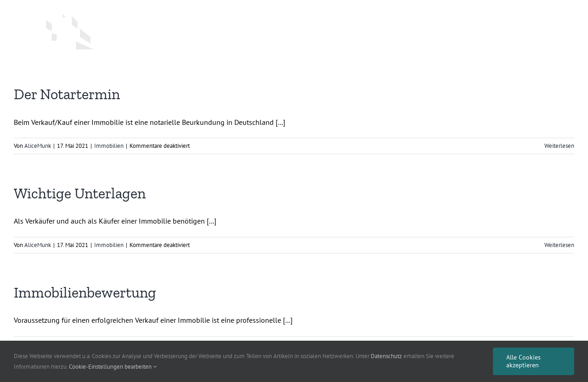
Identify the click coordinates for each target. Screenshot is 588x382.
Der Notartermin (67, 94)
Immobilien (109, 146)
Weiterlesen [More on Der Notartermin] (559, 146)
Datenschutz (386, 356)
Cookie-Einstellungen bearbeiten (113, 367)
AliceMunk (37, 146)
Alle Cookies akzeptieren (523, 361)
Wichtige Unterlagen (80, 193)
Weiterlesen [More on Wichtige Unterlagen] (559, 245)
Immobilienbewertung (85, 292)
